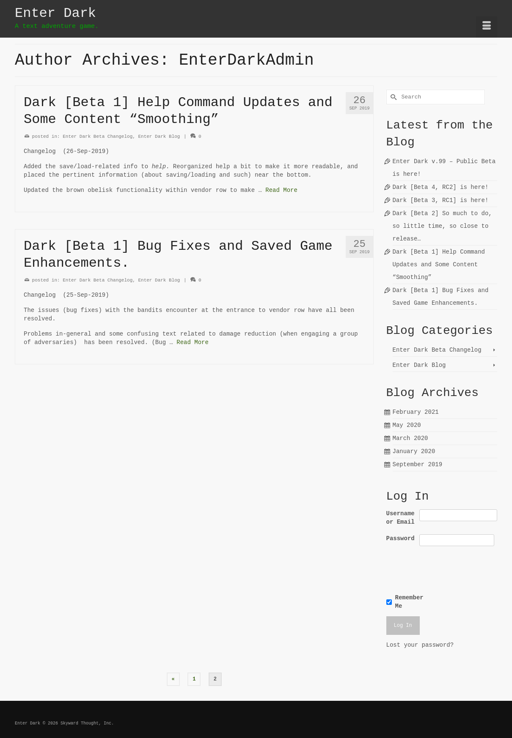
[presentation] (444, 568)
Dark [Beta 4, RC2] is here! (441, 187)
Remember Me (409, 602)
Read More (281, 190)
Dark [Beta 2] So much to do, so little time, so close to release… (442, 226)
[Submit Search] (392, 97)
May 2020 (407, 425)
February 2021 (416, 412)
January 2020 (414, 451)
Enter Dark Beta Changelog (97, 136)
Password (400, 538)
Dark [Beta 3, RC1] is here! (441, 200)
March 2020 (410, 438)
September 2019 (418, 464)
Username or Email (400, 517)
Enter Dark (55, 13)
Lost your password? (420, 645)
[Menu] (486, 27)
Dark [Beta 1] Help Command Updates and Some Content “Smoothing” (439, 265)
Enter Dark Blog (159, 136)
